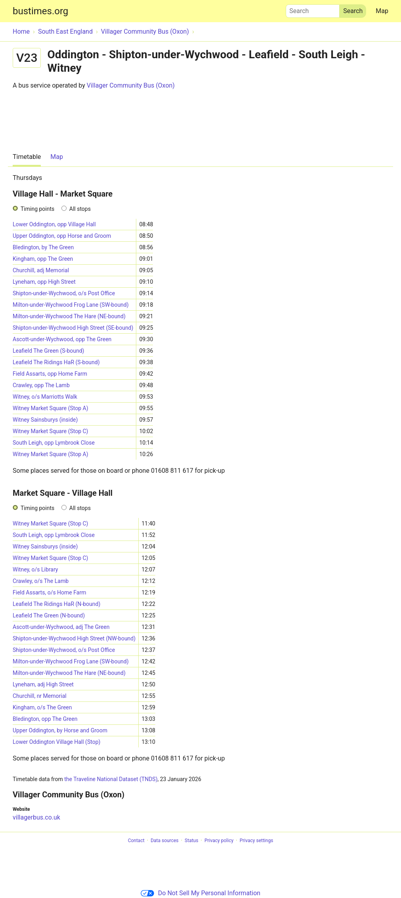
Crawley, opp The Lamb (41, 385)
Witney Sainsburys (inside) (45, 420)
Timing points (37, 209)
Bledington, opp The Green (45, 719)
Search (313, 9)
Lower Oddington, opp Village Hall (54, 224)
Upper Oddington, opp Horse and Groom (62, 236)
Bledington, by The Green (43, 247)
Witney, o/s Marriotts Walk (45, 397)
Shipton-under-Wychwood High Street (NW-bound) (74, 638)
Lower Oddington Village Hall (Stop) (56, 742)
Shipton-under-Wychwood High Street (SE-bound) (73, 328)
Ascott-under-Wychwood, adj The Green (61, 627)
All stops (80, 209)
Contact (136, 840)
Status (191, 840)
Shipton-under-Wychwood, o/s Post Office (64, 293)
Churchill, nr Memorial (40, 696)
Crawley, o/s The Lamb (41, 581)
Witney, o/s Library (35, 569)
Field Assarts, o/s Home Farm (49, 592)
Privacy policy (218, 840)
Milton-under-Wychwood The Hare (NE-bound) (69, 316)
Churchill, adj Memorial (41, 270)
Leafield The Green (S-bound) (48, 351)
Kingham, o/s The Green (42, 707)
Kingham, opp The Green (43, 259)
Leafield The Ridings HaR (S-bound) (56, 362)
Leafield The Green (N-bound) (49, 615)
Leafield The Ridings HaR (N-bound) (56, 604)
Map (382, 11)
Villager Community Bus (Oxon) (131, 85)
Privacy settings (256, 840)
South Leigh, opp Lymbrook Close (54, 442)
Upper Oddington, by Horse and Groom (60, 730)
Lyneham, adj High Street (43, 684)
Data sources (164, 840)
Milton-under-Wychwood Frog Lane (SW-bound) (71, 305)
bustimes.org (40, 11)
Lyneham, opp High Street (44, 282)
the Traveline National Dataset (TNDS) (110, 779)
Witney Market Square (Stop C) (50, 431)
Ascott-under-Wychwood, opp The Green (62, 339)
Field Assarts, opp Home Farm (50, 374)
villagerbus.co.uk (36, 817)
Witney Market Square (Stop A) (50, 408)
